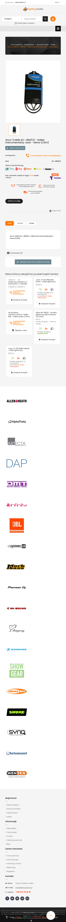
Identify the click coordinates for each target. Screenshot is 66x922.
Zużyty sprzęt (12, 832)
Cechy (20, 223)
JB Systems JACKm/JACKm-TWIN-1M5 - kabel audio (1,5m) (19, 314)
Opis (10, 223)
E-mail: (9, 888)
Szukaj (45, 18)
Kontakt (10, 836)
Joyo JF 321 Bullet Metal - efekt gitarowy (18, 349)
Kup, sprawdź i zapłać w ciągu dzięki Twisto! (22, 176)
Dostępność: (10, 155)
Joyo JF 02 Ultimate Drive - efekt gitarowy (46, 281)
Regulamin (11, 871)
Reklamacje (11, 867)
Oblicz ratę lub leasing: (14, 165)
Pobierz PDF (55, 211)
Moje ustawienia (13, 805)
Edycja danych (12, 813)
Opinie (31, 223)
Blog (8, 844)
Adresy (9, 817)
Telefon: (9, 892)
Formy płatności (13, 856)
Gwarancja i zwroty (14, 863)
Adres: (9, 883)
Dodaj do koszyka (19, 300)
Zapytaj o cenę (14, 201)
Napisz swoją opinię (15, 148)
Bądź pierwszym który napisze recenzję (33, 262)
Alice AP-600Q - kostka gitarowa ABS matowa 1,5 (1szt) (46, 314)
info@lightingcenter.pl (24, 888)
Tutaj (21, 186)
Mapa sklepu (11, 828)
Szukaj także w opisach (25, 23)
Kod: (7, 161)
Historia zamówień (14, 809)
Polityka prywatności (14, 840)
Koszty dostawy (12, 860)
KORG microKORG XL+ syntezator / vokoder (18, 283)
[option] (14, 130)
